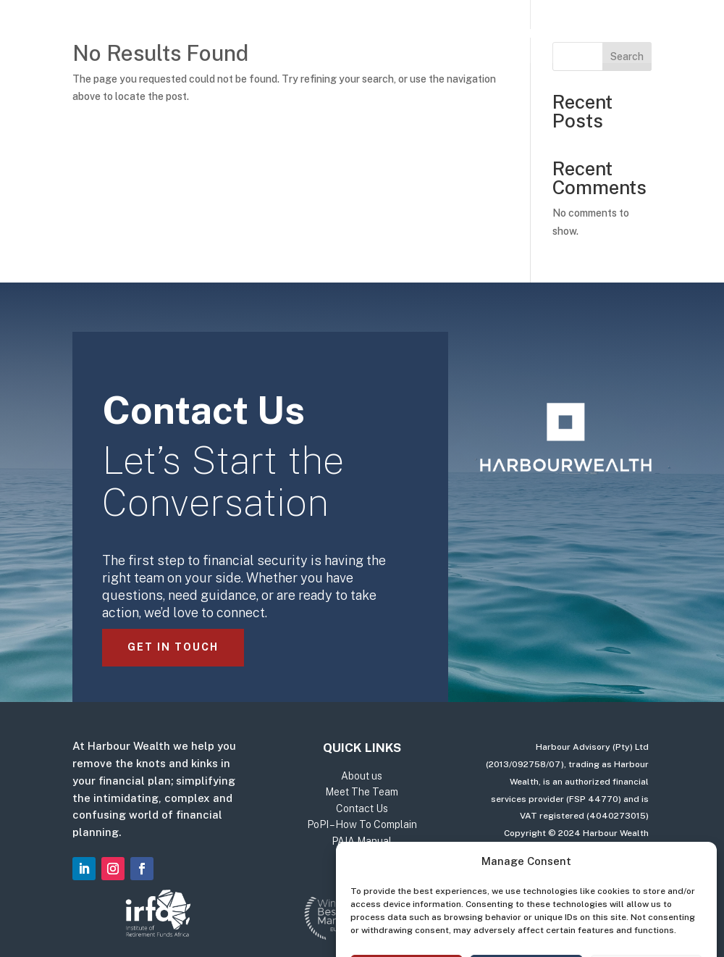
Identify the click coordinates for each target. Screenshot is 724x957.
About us (341, 34)
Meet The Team (438, 34)
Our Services (236, 34)
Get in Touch (173, 647)
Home (158, 34)
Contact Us (544, 34)
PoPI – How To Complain (362, 824)
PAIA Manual (362, 841)
